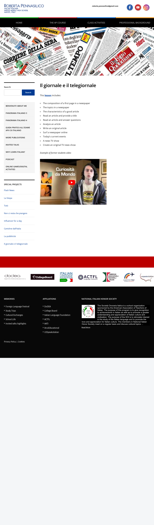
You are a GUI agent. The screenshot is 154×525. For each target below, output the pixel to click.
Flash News (9, 190)
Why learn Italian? (15, 152)
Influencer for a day (13, 220)
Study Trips (11, 310)
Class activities (96, 22)
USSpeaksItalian (51, 332)
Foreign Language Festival (17, 306)
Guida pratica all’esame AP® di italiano (18, 129)
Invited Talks (12, 144)
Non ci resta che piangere (15, 213)
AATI (46, 323)
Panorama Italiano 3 (16, 113)
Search (7, 87)
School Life (11, 319)
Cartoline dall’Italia (12, 228)
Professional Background (134, 22)
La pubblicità (10, 236)
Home (19, 22)
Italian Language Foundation (57, 315)
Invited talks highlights (16, 323)
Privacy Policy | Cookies (14, 341)
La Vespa (8, 198)
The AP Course (58, 22)
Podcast (10, 159)
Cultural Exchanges (14, 315)
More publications (15, 137)
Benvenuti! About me (16, 106)
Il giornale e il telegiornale (16, 243)
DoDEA (47, 306)
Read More (86, 327)
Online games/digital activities (16, 168)
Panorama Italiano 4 (16, 120)
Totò (6, 205)
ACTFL (47, 319)
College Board (50, 310)
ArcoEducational (51, 327)
